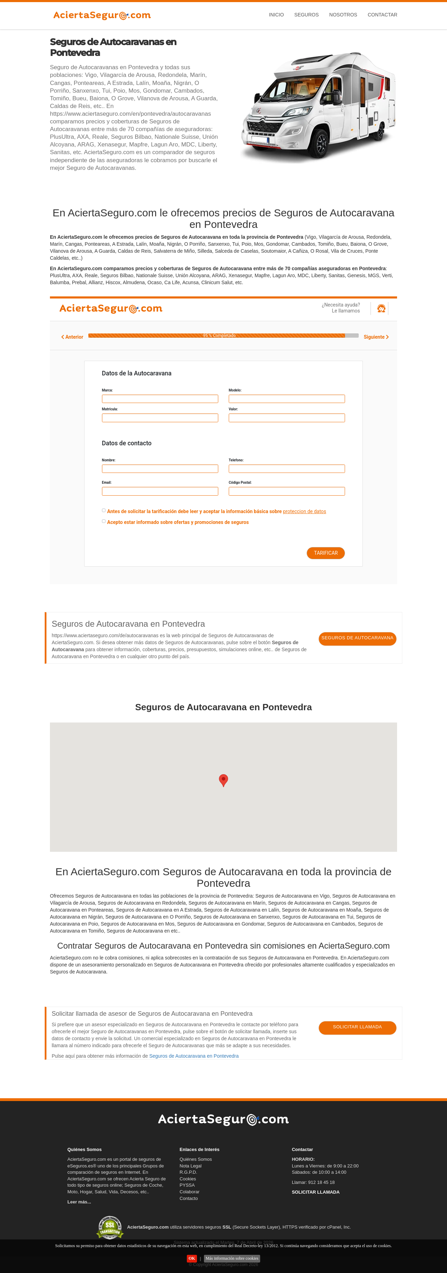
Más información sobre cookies (232, 1258)
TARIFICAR (326, 553)
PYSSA (187, 1185)
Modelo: (235, 390)
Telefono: (236, 460)
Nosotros (343, 14)
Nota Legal (190, 1165)
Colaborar (189, 1191)
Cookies (187, 1178)
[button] (223, 780)
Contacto (188, 1198)
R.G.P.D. (188, 1172)
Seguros (306, 14)
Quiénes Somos (195, 1159)
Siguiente (376, 337)
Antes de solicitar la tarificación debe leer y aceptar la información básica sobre (194, 511)
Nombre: (109, 460)
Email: (107, 482)
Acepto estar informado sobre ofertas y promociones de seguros (178, 522)
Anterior (72, 337)
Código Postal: (240, 482)
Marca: (107, 390)
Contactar (382, 14)
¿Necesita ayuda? (322, 308)
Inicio (276, 14)
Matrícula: (110, 409)
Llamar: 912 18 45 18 (313, 1182)
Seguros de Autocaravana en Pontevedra (194, 1056)
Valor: (233, 409)
